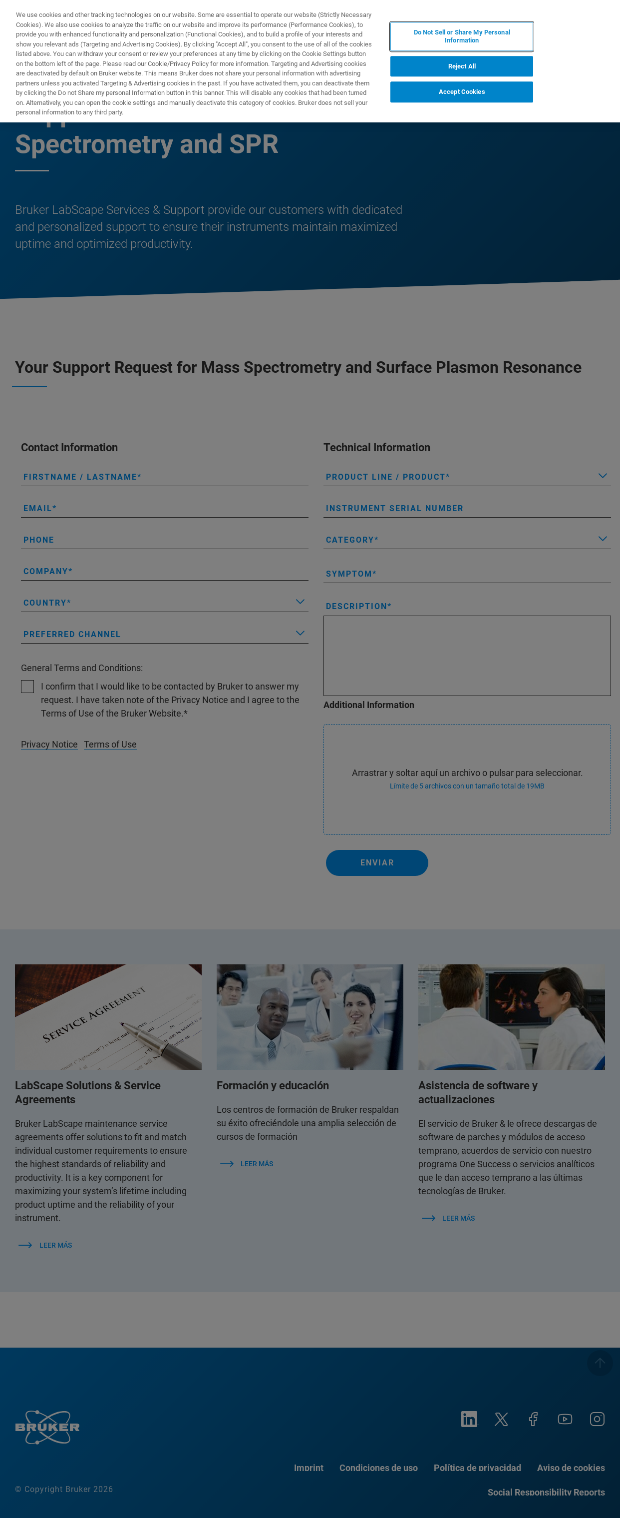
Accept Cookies (462, 91)
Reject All (462, 66)
